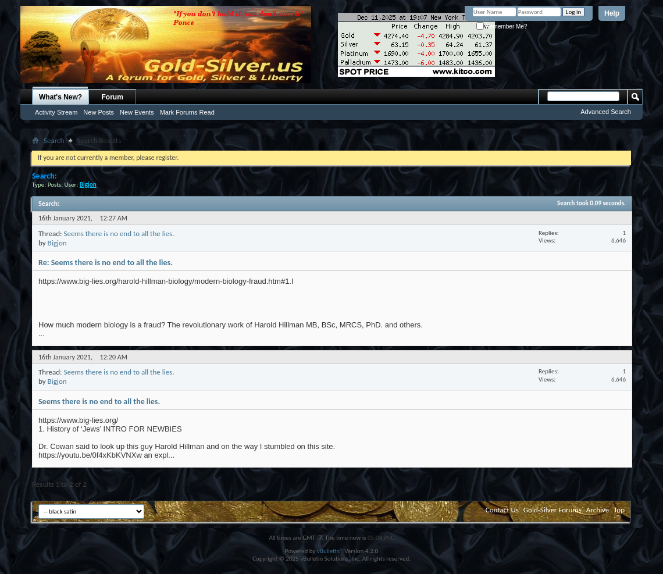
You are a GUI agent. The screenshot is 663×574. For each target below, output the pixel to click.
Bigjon (57, 242)
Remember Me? (501, 26)
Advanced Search (605, 111)
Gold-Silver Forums (552, 509)
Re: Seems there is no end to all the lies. (105, 263)
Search (54, 140)
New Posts (98, 112)
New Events (137, 112)
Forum (112, 97)
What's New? (60, 97)
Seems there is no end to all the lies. (118, 233)
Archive (597, 509)
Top (619, 509)
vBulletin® (330, 551)
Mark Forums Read (187, 112)
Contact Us (502, 509)
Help (611, 13)
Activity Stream (56, 112)
